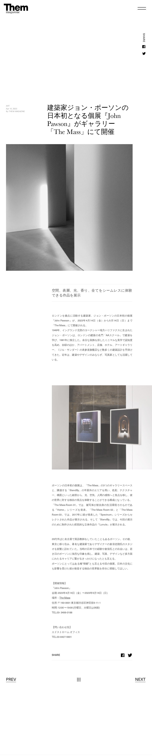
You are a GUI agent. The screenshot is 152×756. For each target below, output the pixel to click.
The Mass (64, 597)
